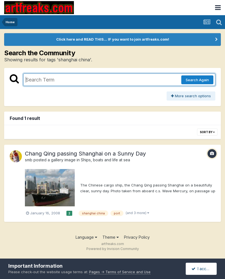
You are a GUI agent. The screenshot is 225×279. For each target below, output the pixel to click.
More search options (191, 96)
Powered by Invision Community (112, 249)
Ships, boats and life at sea (105, 159)
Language (86, 237)
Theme (110, 237)
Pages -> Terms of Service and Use (120, 272)
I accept (202, 268)
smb (28, 159)
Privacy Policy (137, 237)
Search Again (197, 80)
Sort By (207, 132)
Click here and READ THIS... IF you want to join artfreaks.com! (112, 39)
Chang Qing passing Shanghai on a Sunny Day (85, 153)
